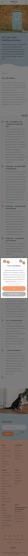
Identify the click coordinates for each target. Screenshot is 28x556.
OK (14, 288)
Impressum (19, 281)
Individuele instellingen (14, 294)
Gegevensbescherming (14, 283)
